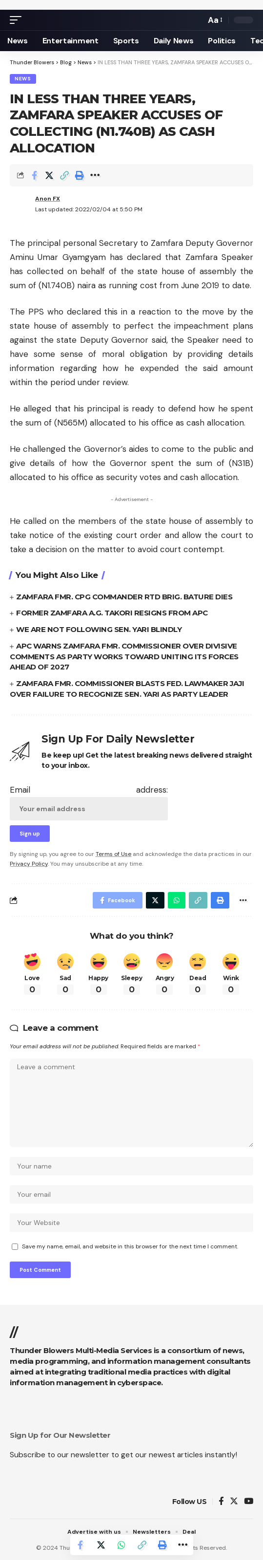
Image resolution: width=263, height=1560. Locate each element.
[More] (94, 175)
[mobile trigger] (18, 20)
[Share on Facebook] (34, 175)
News (23, 78)
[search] (195, 20)
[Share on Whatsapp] (121, 1545)
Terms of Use (113, 854)
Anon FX (47, 199)
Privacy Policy (29, 864)
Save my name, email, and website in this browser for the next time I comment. (130, 1246)
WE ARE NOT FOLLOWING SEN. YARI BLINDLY (99, 629)
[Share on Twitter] (49, 175)
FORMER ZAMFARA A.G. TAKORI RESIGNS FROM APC (112, 612)
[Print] (79, 175)
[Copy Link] (64, 175)
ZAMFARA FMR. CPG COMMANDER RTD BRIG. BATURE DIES (124, 596)
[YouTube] (248, 1501)
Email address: (89, 802)
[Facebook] (221, 1501)
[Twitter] (234, 1501)
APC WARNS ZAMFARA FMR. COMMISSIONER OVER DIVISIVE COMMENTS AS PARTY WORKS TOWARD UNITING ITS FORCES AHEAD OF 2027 (124, 656)
